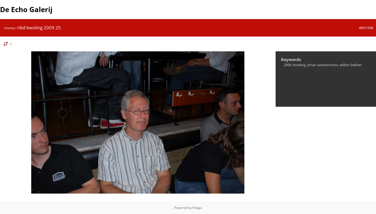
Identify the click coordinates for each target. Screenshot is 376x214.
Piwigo (197, 207)
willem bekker (351, 64)
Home (9, 28)
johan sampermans (322, 64)
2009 (287, 64)
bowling (299, 64)
